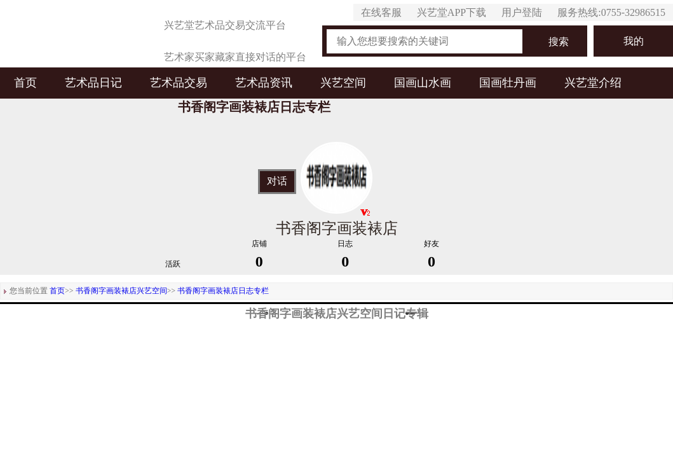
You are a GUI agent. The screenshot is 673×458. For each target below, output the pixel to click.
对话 (277, 181)
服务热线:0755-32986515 (611, 12)
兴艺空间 (343, 82)
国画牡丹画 (507, 82)
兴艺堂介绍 (593, 82)
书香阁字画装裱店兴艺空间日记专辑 (336, 313)
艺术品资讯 (263, 82)
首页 (25, 82)
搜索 (558, 41)
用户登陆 (521, 12)
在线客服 (381, 12)
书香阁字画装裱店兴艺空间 (121, 290)
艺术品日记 (93, 82)
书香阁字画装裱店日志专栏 (223, 290)
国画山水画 (422, 82)
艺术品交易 (178, 82)
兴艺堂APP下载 (451, 12)
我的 (633, 41)
